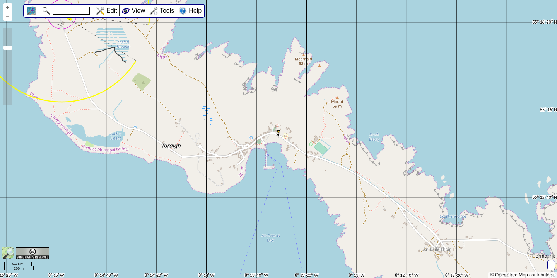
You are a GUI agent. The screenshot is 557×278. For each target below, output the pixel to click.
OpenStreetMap (511, 275)
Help (195, 10)
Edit (111, 10)
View (138, 10)
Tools (167, 10)
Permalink (543, 256)
